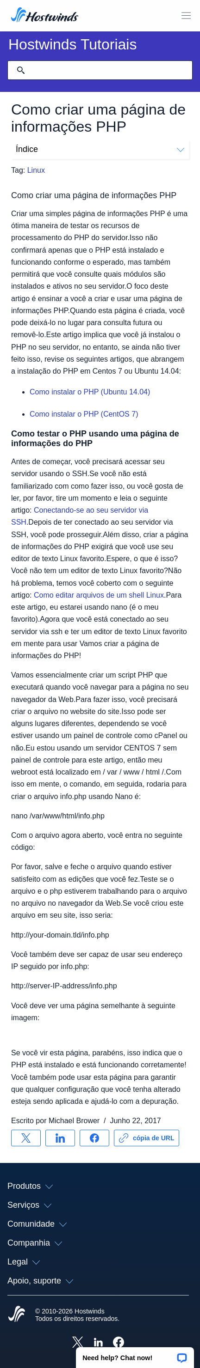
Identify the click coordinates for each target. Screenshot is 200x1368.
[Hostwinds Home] (16, 1315)
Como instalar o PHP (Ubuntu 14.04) (90, 392)
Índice (100, 149)
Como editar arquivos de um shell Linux (99, 595)
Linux (36, 170)
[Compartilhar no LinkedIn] (60, 1138)
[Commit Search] (21, 70)
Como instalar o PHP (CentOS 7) (84, 414)
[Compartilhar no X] (26, 1138)
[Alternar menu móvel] (186, 15)
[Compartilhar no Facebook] (94, 1138)
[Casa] (44, 16)
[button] (135, 1354)
